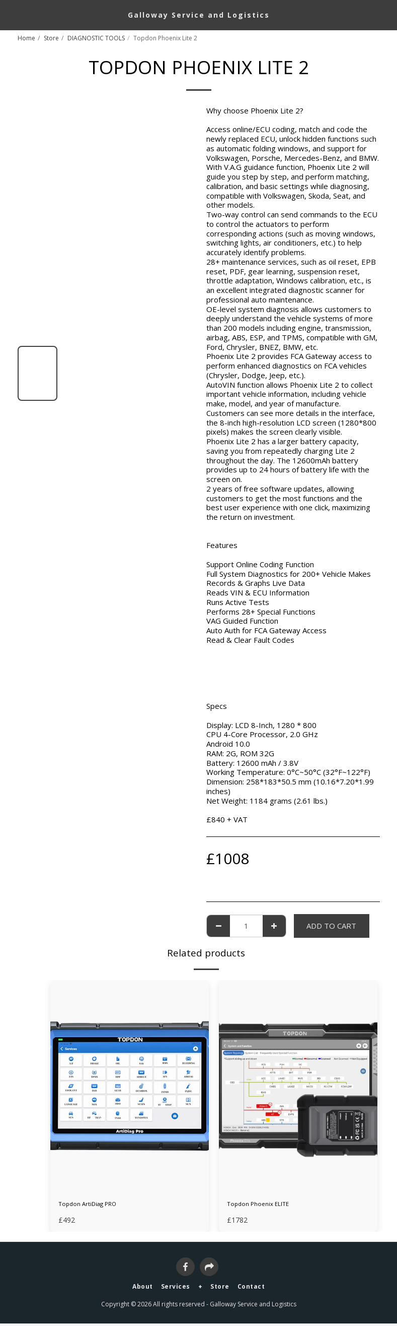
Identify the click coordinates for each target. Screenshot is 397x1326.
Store (51, 38)
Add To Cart (331, 926)
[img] (129, 1086)
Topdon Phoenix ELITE (266, 1205)
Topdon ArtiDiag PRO (95, 1205)
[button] (11, 14)
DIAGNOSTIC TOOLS (96, 38)
